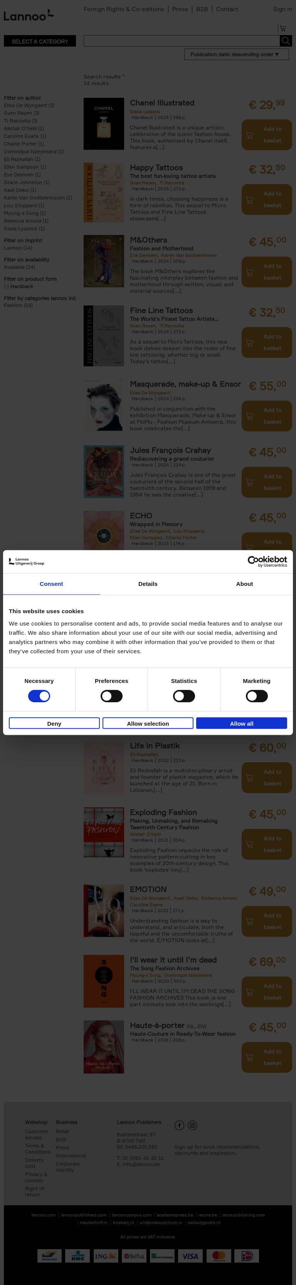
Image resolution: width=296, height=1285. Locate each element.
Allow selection (148, 723)
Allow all (242, 723)
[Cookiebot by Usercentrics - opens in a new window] (253, 561)
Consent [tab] (51, 583)
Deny (54, 723)
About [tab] (244, 583)
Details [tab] (148, 583)
